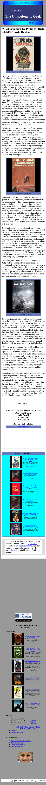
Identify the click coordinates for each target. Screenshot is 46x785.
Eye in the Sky (7, 222)
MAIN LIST (34, 23)
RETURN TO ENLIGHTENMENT (21, 3)
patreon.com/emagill (23, 426)
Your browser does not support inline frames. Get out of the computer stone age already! (23, 547)
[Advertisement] (23, 586)
